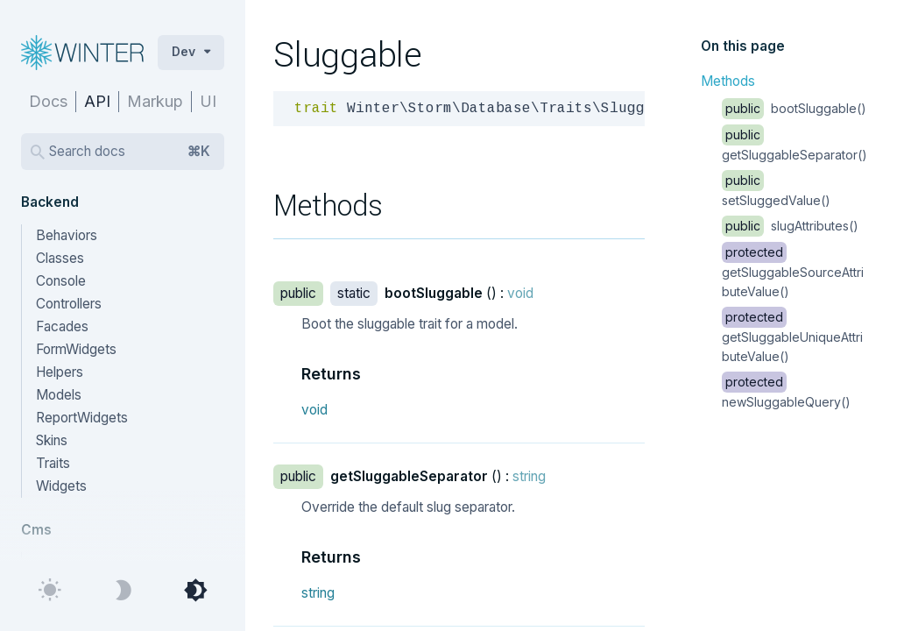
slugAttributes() (790, 225)
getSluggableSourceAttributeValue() (793, 272)
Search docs (129, 151)
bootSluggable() (794, 108)
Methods (728, 81)
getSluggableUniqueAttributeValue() (792, 336)
